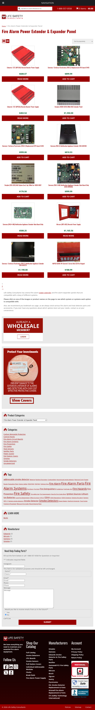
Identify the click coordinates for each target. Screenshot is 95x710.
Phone (6, 583)
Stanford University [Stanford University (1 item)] (74, 501)
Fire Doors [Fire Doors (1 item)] (30, 489)
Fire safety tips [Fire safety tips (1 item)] (35, 494)
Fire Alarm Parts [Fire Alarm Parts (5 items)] (72, 483)
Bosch (51, 673)
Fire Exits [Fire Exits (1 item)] (36, 489)
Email (6, 578)
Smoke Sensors (32, 661)
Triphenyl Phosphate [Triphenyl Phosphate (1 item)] (10, 504)
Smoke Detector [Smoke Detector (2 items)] (31, 500)
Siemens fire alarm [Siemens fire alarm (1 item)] (77, 498)
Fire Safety (8, 446)
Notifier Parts (9, 451)
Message (7, 588)
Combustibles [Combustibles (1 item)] (52, 479)
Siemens (7, 539)
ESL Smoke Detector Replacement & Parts (57, 686)
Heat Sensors (9, 449)
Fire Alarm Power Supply (36, 678)
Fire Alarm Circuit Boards (13, 439)
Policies (68, 707)
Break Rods (30, 675)
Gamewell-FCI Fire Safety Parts (59, 666)
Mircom (6, 536)
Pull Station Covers (11, 456)
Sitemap (78, 707)
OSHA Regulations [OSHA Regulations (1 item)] (55, 498)
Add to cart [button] (68, 79)
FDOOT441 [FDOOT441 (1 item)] (31, 484)
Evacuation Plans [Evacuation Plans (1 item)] (13, 484)
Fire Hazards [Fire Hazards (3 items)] (80, 488)
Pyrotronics (53, 682)
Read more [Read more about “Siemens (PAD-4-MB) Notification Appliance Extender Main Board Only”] (23, 236)
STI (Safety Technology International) (58, 697)
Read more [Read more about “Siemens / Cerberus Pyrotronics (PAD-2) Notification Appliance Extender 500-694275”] (23, 275)
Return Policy (76, 658)
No (8, 615)
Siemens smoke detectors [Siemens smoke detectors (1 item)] (16, 501)
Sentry (51, 679)
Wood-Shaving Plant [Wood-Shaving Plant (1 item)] (35, 504)
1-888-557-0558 (64, 8)
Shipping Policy (77, 655)
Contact (88, 707)
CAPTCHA (7, 618)
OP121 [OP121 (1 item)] (42, 498)
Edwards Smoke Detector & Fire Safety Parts (57, 657)
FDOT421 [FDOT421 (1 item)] (37, 484)
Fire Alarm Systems (11, 441)
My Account (76, 649)
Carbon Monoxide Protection (15, 434)
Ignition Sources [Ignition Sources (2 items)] (74, 494)
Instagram (7, 564)
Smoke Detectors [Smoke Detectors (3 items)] (48, 500)
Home (4, 26)
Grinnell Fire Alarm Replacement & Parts (57, 691)
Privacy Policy (76, 652)
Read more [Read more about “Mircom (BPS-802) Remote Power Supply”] (68, 236)
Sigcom (51, 676)
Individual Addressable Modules (35, 668)
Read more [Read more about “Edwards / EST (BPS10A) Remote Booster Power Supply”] (23, 79)
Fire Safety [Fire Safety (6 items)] (22, 493)
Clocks (28, 672)
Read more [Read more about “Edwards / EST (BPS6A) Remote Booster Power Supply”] (23, 118)
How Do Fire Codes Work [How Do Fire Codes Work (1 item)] (58, 494)
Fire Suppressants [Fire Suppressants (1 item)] (45, 494)
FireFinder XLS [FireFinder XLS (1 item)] (67, 489)
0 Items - (84, 8)
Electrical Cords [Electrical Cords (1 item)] (79, 479)
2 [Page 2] (2, 286)
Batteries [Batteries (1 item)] (32, 479)
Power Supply (9, 454)
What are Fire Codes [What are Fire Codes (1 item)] (23, 504)
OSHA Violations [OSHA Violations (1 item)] (66, 498)
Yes (8, 612)
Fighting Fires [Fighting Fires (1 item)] (45, 484)
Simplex (7, 458)
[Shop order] (82, 41)
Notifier (52, 662)
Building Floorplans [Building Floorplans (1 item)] (41, 479)
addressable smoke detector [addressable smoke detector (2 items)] (16, 479)
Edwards (7, 534)
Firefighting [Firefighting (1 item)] (59, 489)
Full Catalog (30, 652)
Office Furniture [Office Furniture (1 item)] (35, 498)
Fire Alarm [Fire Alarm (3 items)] (55, 483)
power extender (45, 293)
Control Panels (9, 437)
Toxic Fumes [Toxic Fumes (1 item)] (83, 501)
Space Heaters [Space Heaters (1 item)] (63, 501)
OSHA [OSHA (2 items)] (47, 497)
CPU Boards (30, 658)
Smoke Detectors (10, 461)
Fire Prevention (9, 444)
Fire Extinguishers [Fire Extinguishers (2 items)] (48, 488)
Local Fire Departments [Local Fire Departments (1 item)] (23, 498)
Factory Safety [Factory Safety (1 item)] (23, 484)
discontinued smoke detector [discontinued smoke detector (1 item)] (65, 479)
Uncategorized (9, 463)
